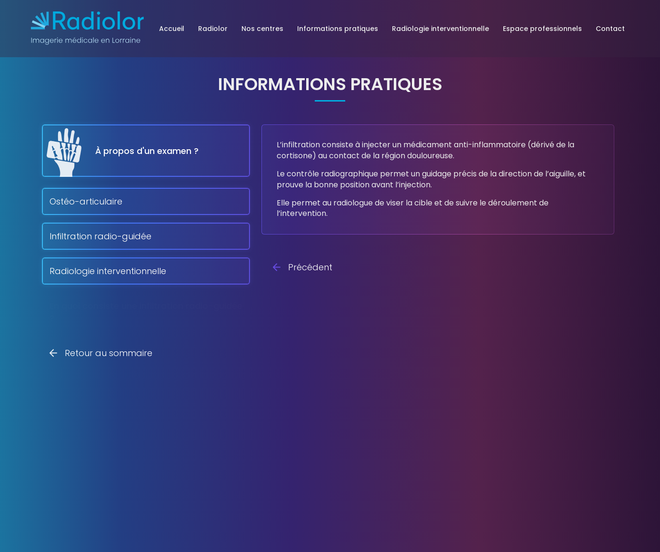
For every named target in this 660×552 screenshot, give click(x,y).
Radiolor (213, 28)
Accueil (171, 28)
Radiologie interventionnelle (440, 28)
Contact (610, 28)
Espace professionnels (542, 28)
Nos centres (262, 28)
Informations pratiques (337, 28)
